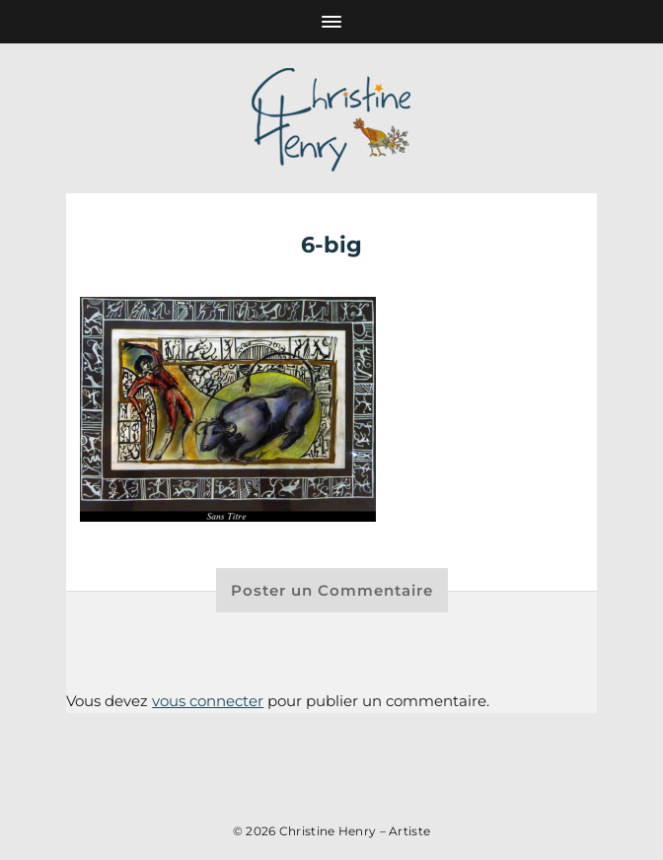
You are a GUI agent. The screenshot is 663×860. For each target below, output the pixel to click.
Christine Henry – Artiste (355, 831)
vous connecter (207, 700)
